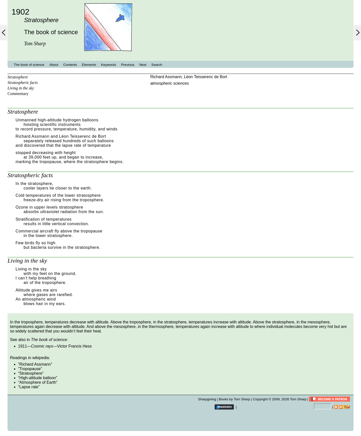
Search (156, 65)
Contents (70, 65)
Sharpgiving (207, 399)
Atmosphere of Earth (37, 382)
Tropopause (30, 369)
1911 (22, 346)
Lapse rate (28, 387)
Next (142, 65)
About (53, 65)
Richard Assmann (166, 77)
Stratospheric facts (23, 82)
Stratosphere (18, 77)
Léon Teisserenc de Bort (205, 77)
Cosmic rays (42, 346)
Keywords (108, 65)
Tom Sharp (298, 399)
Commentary (18, 93)
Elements (89, 65)
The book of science (29, 65)
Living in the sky (21, 88)
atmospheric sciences (169, 83)
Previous (127, 65)
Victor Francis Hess (74, 346)
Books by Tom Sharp (234, 399)
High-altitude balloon (37, 378)
